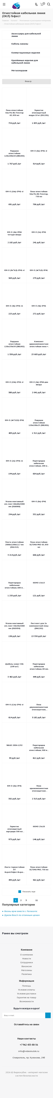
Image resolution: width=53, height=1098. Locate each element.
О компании (26, 954)
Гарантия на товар (26, 997)
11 (36, 900)
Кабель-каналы (19, 43)
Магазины (26, 970)
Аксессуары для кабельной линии (26, 34)
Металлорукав (19, 70)
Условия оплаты (26, 989)
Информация (26, 980)
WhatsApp (29, 1031)
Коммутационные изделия (25, 52)
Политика (26, 974)
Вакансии (26, 966)
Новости (26, 958)
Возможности (27, 1001)
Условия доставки (26, 993)
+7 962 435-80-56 (29, 1044)
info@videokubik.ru (28, 1051)
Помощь (26, 985)
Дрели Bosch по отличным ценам (22, 915)
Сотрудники (26, 962)
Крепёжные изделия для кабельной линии (24, 61)
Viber (22, 1031)
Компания (26, 949)
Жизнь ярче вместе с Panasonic (20, 911)
